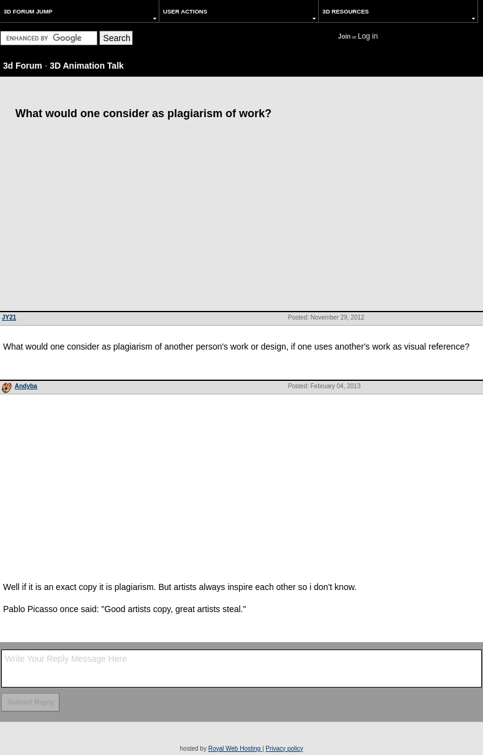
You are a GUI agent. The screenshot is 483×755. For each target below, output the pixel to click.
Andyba (26, 386)
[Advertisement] (241, 219)
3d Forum (22, 66)
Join (344, 36)
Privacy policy (284, 748)
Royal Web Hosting (235, 748)
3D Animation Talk (87, 66)
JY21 (9, 317)
